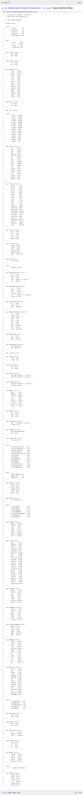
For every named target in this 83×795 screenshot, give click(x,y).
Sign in (79, 2)
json (80, 792)
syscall (49, 8)
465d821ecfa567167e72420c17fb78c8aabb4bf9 (24, 8)
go (3, 8)
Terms (18, 792)
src (44, 8)
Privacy (14, 792)
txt (76, 792)
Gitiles (9, 792)
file (35, 12)
